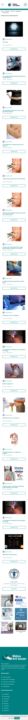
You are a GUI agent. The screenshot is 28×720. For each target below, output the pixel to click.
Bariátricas (18, 11)
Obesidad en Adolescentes (9, 554)
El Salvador (6, 694)
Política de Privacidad (8, 684)
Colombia (6, 708)
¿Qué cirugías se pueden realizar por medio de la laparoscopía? (13, 213)
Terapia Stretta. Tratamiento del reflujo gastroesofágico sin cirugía (13, 487)
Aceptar (17, 718)
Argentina (6, 710)
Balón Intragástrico (7, 384)
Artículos (7, 11)
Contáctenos (6, 686)
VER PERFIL (14, 589)
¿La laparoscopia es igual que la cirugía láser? (13, 282)
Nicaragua (6, 699)
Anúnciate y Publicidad (8, 679)
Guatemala (6, 696)
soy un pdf (5, 42)
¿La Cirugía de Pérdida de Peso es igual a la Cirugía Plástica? (13, 77)
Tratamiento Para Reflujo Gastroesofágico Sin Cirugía (14, 350)
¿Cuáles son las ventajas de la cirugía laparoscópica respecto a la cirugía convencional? (12, 248)
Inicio (2, 11)
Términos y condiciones (9, 682)
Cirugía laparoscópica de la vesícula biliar (13, 179)
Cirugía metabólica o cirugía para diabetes (11, 452)
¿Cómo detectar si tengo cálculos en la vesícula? (13, 145)
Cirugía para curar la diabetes (10, 315)
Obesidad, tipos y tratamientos (10, 418)
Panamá (6, 701)
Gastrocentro (6, 12)
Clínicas (13, 11)
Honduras (6, 703)
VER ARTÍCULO (14, 49)
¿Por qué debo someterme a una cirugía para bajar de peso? (13, 111)
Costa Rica (6, 706)
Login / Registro (7, 677)
